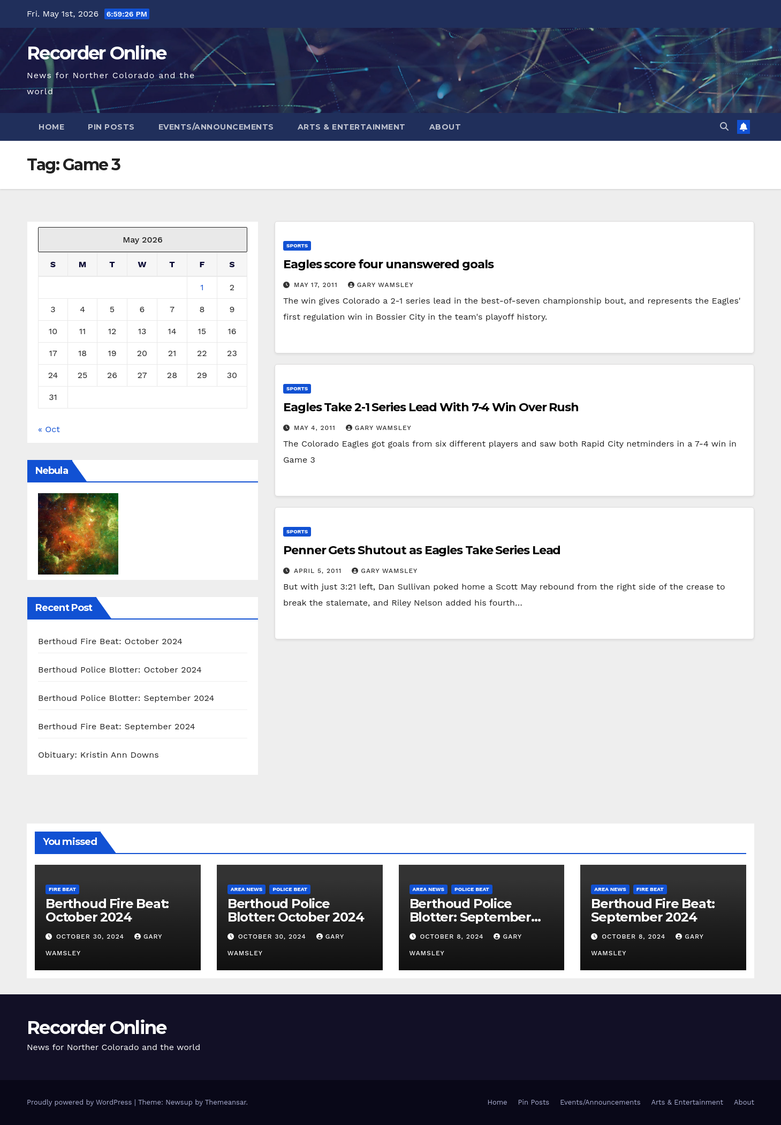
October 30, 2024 (91, 936)
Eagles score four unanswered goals (388, 264)
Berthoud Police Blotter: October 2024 (120, 670)
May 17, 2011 (317, 285)
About (445, 127)
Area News (247, 889)
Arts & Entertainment (352, 127)
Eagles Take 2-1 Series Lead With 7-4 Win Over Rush (431, 407)
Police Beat (289, 889)
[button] (724, 127)
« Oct (49, 429)
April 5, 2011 (319, 571)
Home (51, 127)
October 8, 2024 (453, 936)
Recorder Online (96, 53)
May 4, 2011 (316, 428)
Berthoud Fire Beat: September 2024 (116, 726)
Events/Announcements (216, 127)
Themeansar (225, 1102)
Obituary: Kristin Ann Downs (98, 755)
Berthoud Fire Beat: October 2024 (110, 641)
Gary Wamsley (381, 285)
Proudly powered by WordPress (80, 1102)
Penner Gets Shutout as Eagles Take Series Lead (421, 550)
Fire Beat (62, 889)
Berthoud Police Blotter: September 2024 (126, 698)
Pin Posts (111, 127)
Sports (297, 245)
